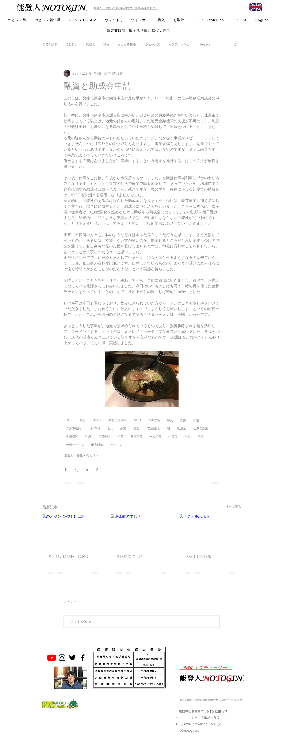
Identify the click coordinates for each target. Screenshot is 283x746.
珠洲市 (96, 420)
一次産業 (155, 436)
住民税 (172, 436)
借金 (136, 428)
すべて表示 (233, 506)
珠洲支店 (154, 420)
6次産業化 (153, 428)
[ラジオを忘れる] (210, 531)
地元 (110, 428)
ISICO (137, 420)
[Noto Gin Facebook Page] (82, 657)
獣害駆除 (97, 445)
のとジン (71, 44)
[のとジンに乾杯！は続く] (73, 531)
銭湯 (196, 420)
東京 (82, 420)
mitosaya (204, 44)
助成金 (181, 428)
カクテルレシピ (178, 44)
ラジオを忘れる (198, 556)
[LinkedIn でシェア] (86, 470)
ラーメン (116, 445)
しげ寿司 (94, 428)
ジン (69, 420)
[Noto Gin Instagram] (62, 657)
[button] (235, 44)
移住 (106, 44)
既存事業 (136, 436)
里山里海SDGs (127, 44)
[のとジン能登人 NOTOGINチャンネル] (51, 657)
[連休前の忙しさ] (141, 531)
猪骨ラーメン (75, 445)
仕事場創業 (200, 428)
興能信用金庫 (117, 420)
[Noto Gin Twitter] (72, 657)
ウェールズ (152, 44)
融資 (170, 420)
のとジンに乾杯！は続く (68, 556)
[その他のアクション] (217, 73)
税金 (187, 436)
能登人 (90, 44)
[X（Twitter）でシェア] (76, 470)
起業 (120, 436)
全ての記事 (49, 44)
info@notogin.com (189, 730)
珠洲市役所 (73, 428)
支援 (183, 420)
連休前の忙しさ (129, 556)
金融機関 (72, 436)
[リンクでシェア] (97, 470)
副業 (123, 428)
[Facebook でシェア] (66, 470)
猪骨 (200, 436)
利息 (88, 436)
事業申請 (104, 436)
